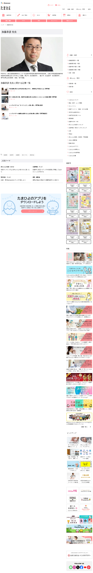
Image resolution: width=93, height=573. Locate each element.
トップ (2, 25)
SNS (39, 20)
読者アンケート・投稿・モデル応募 (78, 109)
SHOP (50, 5)
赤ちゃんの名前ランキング (76, 124)
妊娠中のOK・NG (73, 121)
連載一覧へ (84, 427)
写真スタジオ (69, 20)
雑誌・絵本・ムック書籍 (75, 103)
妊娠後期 (17, 155)
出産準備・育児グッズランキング (78, 128)
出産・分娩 (72, 73)
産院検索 (71, 118)
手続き (70, 134)
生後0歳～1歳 (72, 83)
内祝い (58, 5)
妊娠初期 (5, 155)
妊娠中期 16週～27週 (74, 66)
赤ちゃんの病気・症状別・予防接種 (78, 137)
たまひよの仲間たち (74, 149)
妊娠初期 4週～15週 (74, 63)
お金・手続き (22, 15)
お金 (70, 131)
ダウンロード (33, 211)
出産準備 (52, 15)
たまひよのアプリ (73, 146)
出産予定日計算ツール (75, 115)
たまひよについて (73, 100)
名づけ (36, 15)
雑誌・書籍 (8, 20)
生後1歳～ (71, 86)
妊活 (89, 9)
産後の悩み (32, 155)
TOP (63, 9)
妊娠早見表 (6, 15)
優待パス (82, 15)
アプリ (23, 20)
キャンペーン (54, 20)
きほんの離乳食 (73, 140)
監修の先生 (72, 143)
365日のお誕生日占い (74, 112)
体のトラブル (24, 155)
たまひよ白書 (72, 155)
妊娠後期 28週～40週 (74, 69)
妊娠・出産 (71, 9)
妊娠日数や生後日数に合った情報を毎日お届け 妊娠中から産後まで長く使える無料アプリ (32, 206)
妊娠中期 (11, 155)
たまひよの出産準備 (74, 152)
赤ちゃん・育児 (80, 9)
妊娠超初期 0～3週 (74, 60)
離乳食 (66, 15)
